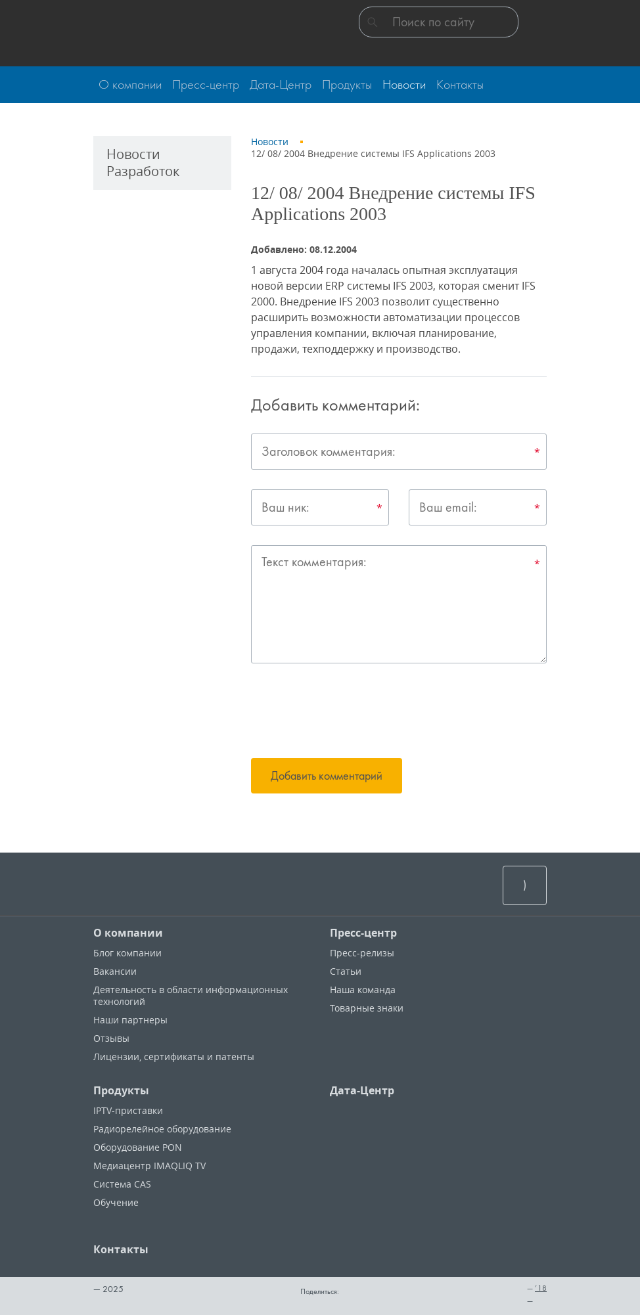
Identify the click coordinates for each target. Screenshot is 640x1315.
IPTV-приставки (128, 1110)
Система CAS (122, 1184)
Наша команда (363, 989)
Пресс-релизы (362, 953)
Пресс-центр (363, 932)
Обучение (116, 1202)
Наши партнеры (130, 1020)
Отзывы (111, 1038)
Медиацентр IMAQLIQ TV (149, 1165)
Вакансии (115, 971)
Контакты (121, 1249)
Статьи (345, 971)
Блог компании (127, 953)
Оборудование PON (137, 1147)
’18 (541, 1288)
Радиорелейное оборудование (162, 1129)
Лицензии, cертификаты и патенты (173, 1056)
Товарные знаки (366, 1008)
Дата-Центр (362, 1090)
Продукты (121, 1090)
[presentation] (351, 712)
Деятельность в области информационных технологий (190, 995)
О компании (128, 932)
